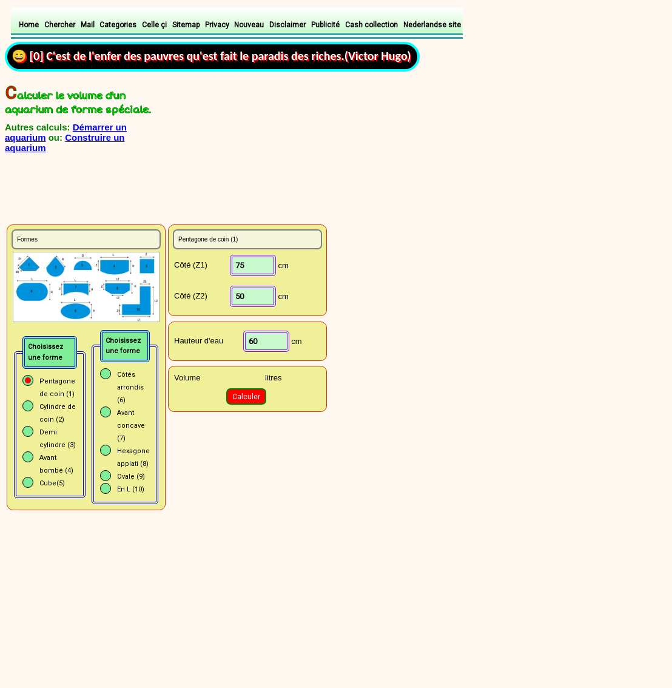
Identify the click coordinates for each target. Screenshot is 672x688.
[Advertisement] (149, 195)
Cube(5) (52, 483)
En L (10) (130, 489)
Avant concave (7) (131, 425)
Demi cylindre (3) (57, 438)
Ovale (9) (131, 477)
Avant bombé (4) (56, 464)
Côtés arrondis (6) (130, 387)
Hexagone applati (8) (133, 457)
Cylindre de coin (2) (57, 413)
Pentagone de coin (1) (57, 387)
